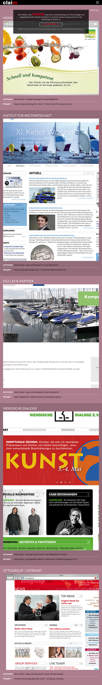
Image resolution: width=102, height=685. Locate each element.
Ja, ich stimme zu (50, 24)
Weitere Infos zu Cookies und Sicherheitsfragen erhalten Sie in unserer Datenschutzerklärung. (50, 29)
